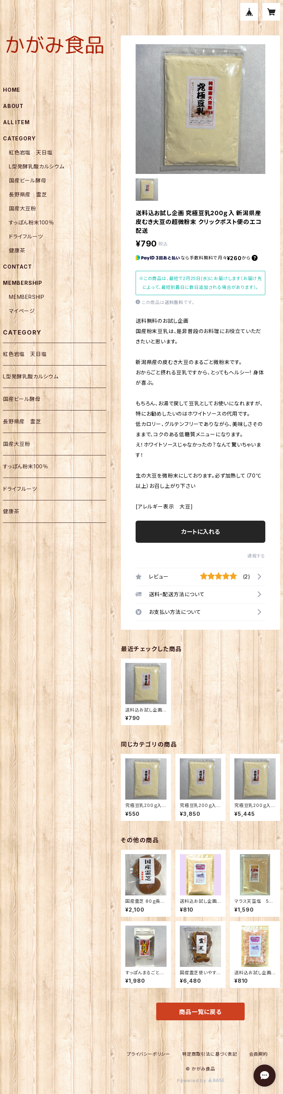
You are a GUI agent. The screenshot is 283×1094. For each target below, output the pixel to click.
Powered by (200, 1080)
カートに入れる (200, 531)
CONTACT (17, 266)
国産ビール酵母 (27, 180)
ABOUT (13, 106)
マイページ (22, 311)
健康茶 (17, 250)
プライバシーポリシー (148, 1054)
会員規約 (258, 1054)
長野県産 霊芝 (28, 194)
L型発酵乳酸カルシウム (36, 166)
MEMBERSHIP (27, 297)
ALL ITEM (16, 122)
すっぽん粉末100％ (31, 222)
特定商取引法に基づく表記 (209, 1054)
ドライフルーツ (26, 236)
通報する (256, 556)
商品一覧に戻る (200, 1012)
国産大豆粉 (22, 208)
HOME (11, 90)
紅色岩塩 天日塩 (30, 152)
